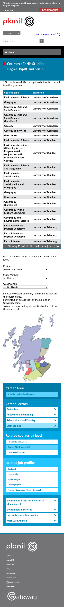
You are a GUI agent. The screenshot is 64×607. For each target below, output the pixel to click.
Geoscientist (13, 474)
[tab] (32, 409)
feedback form (11, 578)
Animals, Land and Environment (21, 394)
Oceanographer (14, 484)
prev (43, 246)
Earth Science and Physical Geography (14, 227)
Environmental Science (16, 97)
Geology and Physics (15, 130)
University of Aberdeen (45, 97)
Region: (7, 266)
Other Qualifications (16, 452)
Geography (10, 102)
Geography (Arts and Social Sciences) (15, 108)
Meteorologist (14, 479)
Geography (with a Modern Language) (14, 211)
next (51, 246)
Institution (38, 92)
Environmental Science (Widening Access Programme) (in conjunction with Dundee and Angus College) (16, 152)
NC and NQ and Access (17, 442)
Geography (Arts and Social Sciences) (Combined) (15, 118)
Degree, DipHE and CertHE (19, 447)
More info (9, 10)
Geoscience (10, 135)
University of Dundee (44, 140)
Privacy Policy (11, 565)
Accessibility (11, 560)
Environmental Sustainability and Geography (14, 184)
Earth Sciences (12, 241)
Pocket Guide (12, 573)
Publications (10, 587)
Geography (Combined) (10, 203)
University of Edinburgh (45, 227)
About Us (10, 556)
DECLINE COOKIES (50, 10)
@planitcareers (14, 582)
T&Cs (8, 569)
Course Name (11, 92)
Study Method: (11, 274)
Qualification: (10, 283)
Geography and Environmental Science (16, 219)
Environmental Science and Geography (16, 167)
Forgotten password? (46, 34)
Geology (8, 125)
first (37, 246)
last (58, 246)
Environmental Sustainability (12, 175)
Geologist (12, 469)
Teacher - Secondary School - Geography (25, 490)
